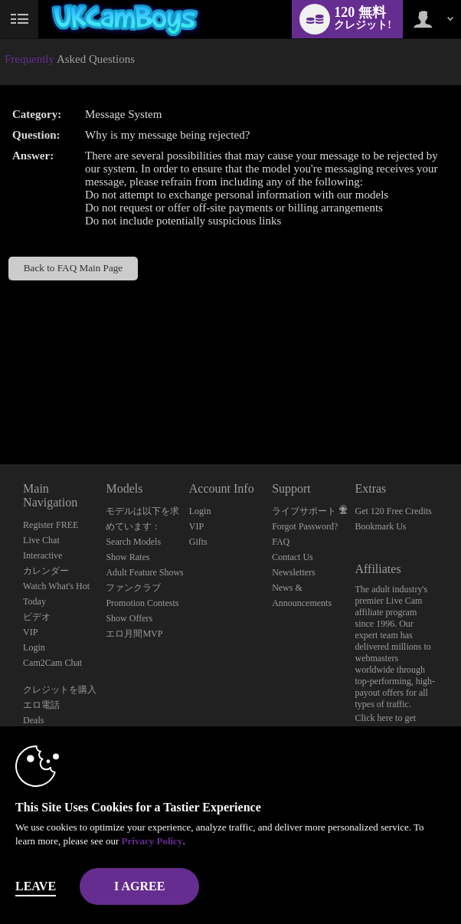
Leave (35, 886)
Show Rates (127, 557)
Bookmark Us (380, 526)
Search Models (133, 541)
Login (34, 647)
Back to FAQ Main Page (73, 268)
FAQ (280, 541)
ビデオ (37, 616)
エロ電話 (41, 705)
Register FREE (50, 524)
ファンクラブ (133, 587)
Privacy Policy (152, 841)
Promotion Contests (142, 603)
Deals (33, 720)
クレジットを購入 (59, 689)
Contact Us (292, 557)
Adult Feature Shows (144, 572)
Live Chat (41, 540)
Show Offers (129, 618)
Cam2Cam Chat (52, 662)
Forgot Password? (305, 526)
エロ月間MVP (134, 633)
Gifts (198, 541)
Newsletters (294, 572)
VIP (30, 632)
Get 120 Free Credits (393, 511)
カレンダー (46, 570)
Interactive (42, 555)
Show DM (0, 407)
